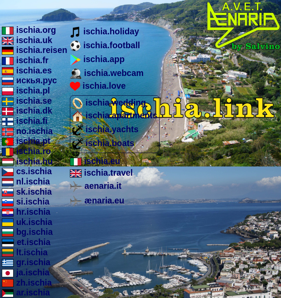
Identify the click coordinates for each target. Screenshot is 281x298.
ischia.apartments (114, 115)
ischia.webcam (106, 73)
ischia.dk (27, 110)
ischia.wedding (109, 102)
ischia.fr (25, 60)
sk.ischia (27, 191)
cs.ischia (27, 171)
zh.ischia (27, 282)
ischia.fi (25, 121)
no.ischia (27, 131)
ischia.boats (103, 143)
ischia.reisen (34, 50)
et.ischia (26, 242)
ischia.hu (27, 161)
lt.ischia (25, 252)
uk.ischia (27, 222)
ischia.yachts (105, 129)
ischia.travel (101, 172)
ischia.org (29, 30)
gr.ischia (26, 262)
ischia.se (27, 101)
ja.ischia (25, 272)
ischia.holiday (104, 31)
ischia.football (105, 45)
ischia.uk (27, 40)
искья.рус (29, 80)
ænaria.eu (97, 200)
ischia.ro (26, 151)
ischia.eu (95, 161)
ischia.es (27, 70)
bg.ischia (27, 232)
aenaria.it (95, 186)
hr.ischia (26, 212)
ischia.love (97, 86)
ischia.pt (26, 141)
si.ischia (25, 201)
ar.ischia (26, 292)
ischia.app (97, 59)
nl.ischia (26, 181)
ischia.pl (26, 90)
